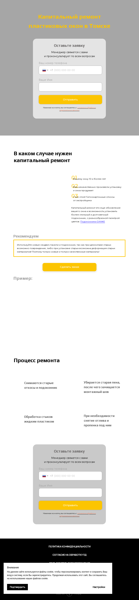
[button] (69, 267)
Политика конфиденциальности (69, 546)
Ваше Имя (45, 80)
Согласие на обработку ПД (69, 554)
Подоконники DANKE (92, 221)
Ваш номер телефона (53, 63)
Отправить (70, 99)
